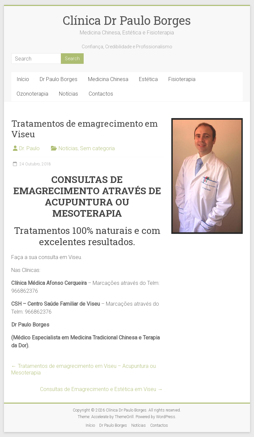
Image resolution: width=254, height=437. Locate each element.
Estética (148, 79)
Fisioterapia (181, 79)
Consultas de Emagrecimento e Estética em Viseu (101, 389)
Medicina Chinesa (108, 79)
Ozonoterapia (32, 94)
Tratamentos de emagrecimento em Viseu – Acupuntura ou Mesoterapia (83, 369)
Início (23, 79)
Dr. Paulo (29, 148)
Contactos (101, 94)
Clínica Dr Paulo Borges (127, 20)
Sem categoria (97, 148)
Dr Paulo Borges (58, 79)
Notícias (68, 94)
